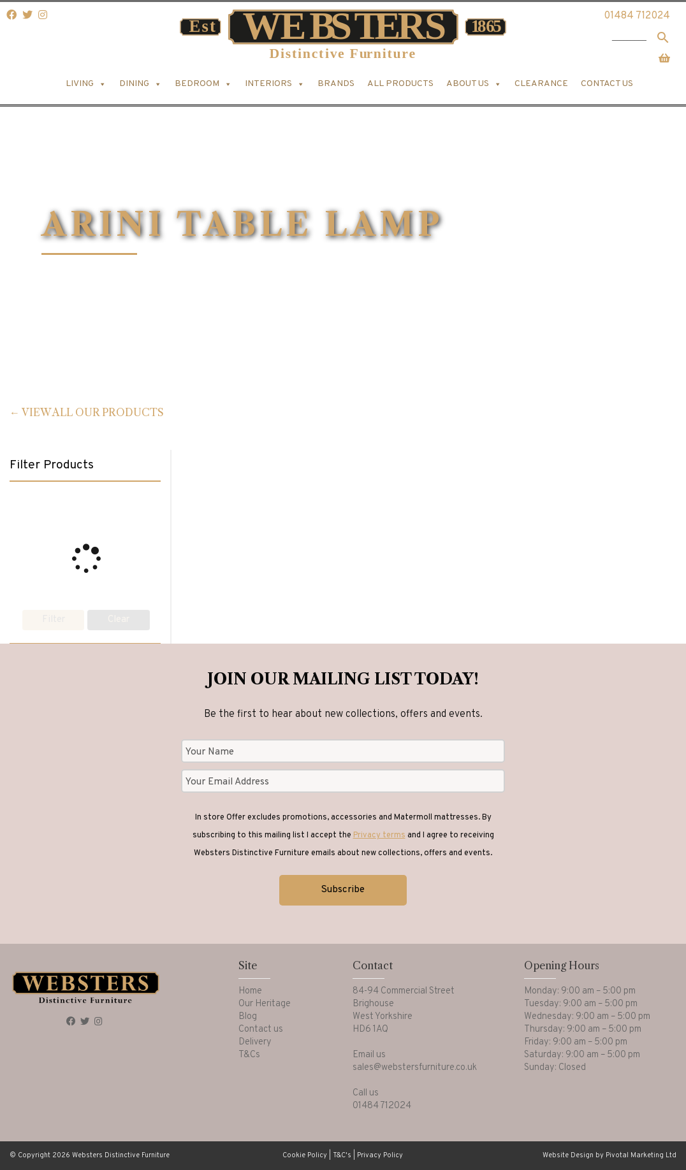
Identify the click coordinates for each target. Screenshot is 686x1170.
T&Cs (249, 1055)
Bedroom (203, 84)
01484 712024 (637, 16)
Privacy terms (379, 835)
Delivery (255, 1042)
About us (474, 84)
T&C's (342, 1155)
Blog (247, 1017)
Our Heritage (264, 1004)
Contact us (607, 83)
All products (400, 83)
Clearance (541, 83)
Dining (140, 84)
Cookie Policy (304, 1155)
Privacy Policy (380, 1155)
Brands (335, 83)
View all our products (93, 412)
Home (250, 991)
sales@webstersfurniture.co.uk (415, 1068)
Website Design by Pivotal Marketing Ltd (609, 1155)
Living (86, 84)
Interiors (275, 84)
